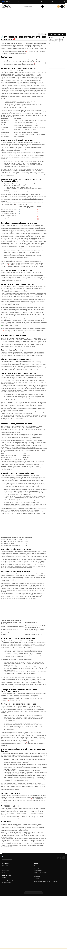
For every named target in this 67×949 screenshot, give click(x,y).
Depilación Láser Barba (6, 932)
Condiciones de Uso (38, 920)
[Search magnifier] (42, 6)
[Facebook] (42, 34)
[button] (62, 6)
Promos (3, 922)
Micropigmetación (5, 920)
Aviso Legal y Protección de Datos (40, 922)
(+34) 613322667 (37, 928)
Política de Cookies (37, 918)
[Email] (45, 34)
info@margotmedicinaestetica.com (41, 930)
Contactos (36, 917)
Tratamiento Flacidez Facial (7, 930)
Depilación (4, 918)
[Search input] (32, 7)
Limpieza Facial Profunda (7, 929)
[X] (39, 34)
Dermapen (4, 927)
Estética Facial (5, 915)
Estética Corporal (5, 917)
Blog (2, 35)
